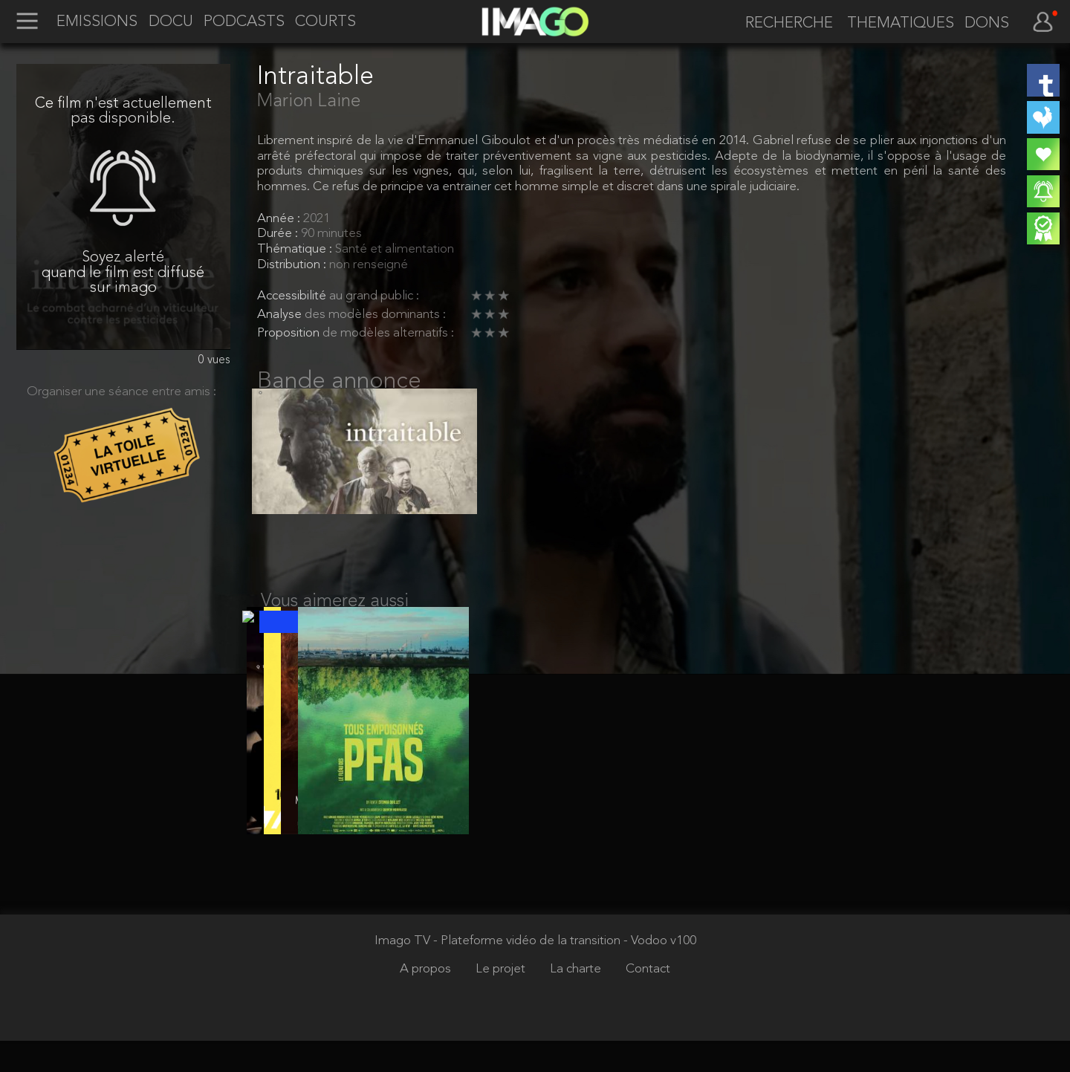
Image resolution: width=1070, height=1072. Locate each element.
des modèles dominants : (375, 314)
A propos (427, 1000)
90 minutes (331, 233)
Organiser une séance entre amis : (121, 392)
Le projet (502, 1000)
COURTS (325, 22)
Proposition (289, 333)
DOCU (171, 22)
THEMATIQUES (900, 23)
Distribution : (293, 265)
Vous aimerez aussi (335, 617)
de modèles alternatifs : (388, 333)
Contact (648, 1000)
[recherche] (783, 24)
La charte (577, 1000)
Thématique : (296, 249)
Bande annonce (339, 382)
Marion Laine (308, 102)
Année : (280, 218)
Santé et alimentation (394, 249)
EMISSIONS (96, 22)
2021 (316, 218)
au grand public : (374, 296)
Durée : (279, 233)
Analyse (281, 314)
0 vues (214, 360)
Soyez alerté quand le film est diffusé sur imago (123, 273)
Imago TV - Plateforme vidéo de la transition (498, 972)
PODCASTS (244, 22)
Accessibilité (293, 296)
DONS (986, 23)
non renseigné (368, 265)
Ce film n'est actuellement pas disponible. (123, 112)
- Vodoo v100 (659, 972)
